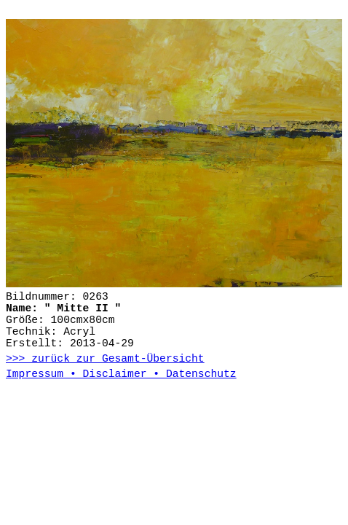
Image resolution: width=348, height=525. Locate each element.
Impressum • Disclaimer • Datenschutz (121, 374)
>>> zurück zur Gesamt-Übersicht (105, 359)
